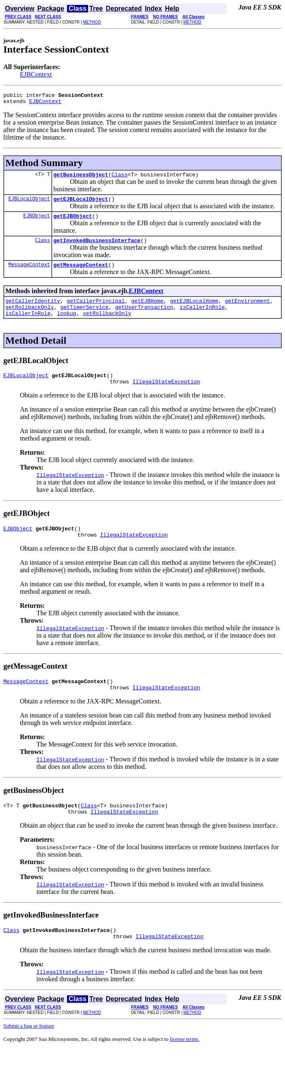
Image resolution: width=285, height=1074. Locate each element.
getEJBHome (147, 310)
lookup (67, 325)
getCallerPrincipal (96, 310)
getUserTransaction (144, 318)
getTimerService (84, 318)
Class (119, 178)
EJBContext (36, 74)
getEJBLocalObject (80, 203)
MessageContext (29, 273)
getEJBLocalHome (194, 310)
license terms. (184, 1064)
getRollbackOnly (29, 318)
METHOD (92, 22)
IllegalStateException (166, 396)
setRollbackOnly (107, 325)
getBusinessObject (80, 178)
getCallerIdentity (32, 310)
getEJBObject (72, 222)
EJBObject (36, 221)
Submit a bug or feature (28, 1051)
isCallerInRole (202, 318)
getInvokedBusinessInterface (97, 247)
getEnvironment (247, 310)
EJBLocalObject (29, 203)
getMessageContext (80, 273)
